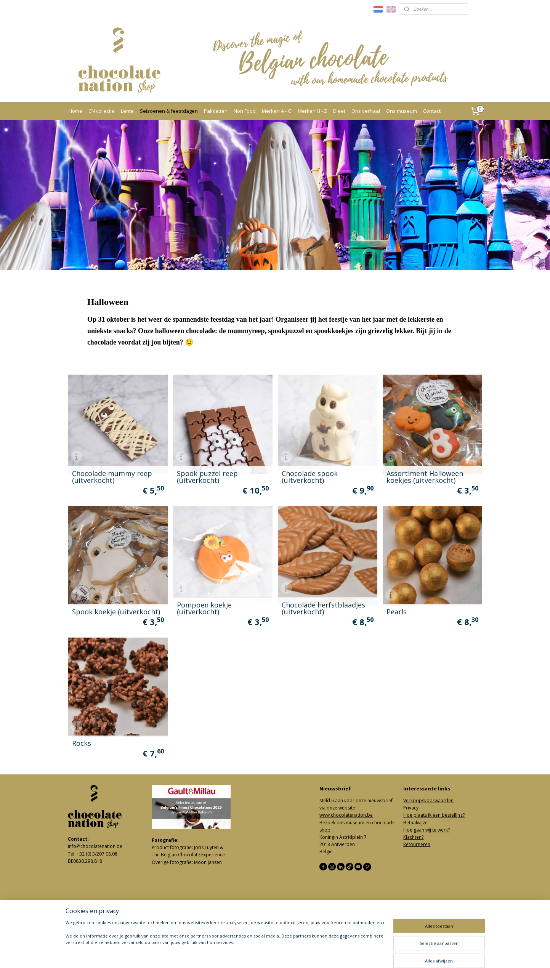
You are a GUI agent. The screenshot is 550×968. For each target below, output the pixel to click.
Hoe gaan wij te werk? (426, 830)
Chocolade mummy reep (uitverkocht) (112, 476)
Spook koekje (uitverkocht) (116, 611)
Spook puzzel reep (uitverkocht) (206, 476)
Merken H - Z (312, 110)
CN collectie (101, 110)
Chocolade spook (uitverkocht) (309, 476)
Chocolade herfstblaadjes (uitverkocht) (323, 608)
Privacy (411, 808)
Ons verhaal (365, 110)
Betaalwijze (415, 822)
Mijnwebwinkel (361, 954)
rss (265, 954)
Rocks (81, 742)
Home (75, 110)
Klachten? (413, 837)
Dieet (339, 110)
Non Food (245, 110)
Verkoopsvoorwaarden (428, 800)
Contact (432, 110)
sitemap (249, 954)
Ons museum (401, 110)
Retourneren (416, 844)
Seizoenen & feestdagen (169, 110)
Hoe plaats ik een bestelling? (434, 815)
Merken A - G (277, 110)
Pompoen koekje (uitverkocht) (203, 608)
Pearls (396, 611)
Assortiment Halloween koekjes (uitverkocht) (424, 476)
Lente (127, 110)
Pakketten (216, 110)
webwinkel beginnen (294, 954)
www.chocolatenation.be (346, 815)
